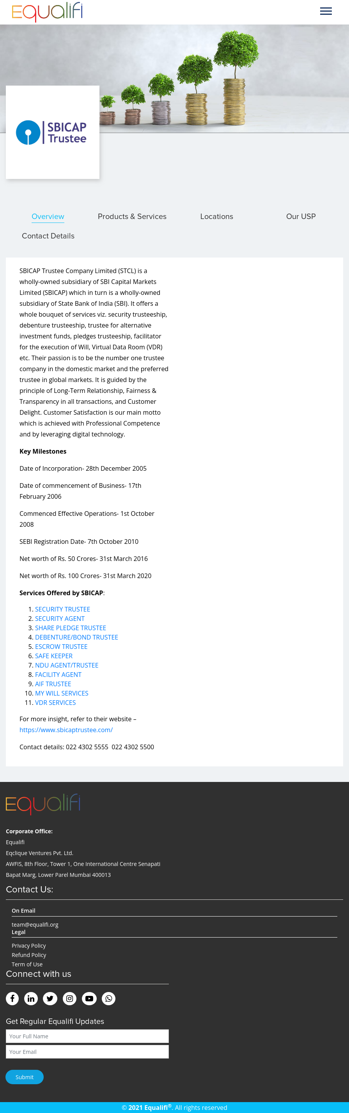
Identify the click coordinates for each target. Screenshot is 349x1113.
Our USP (301, 217)
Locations (216, 217)
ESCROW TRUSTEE (61, 646)
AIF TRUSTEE (53, 684)
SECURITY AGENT (60, 618)
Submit (25, 1077)
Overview (48, 217)
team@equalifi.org (35, 924)
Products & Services (132, 217)
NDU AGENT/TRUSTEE (67, 665)
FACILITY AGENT (58, 674)
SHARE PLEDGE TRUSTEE (70, 628)
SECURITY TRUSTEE (62, 609)
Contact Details (48, 236)
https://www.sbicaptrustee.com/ (66, 730)
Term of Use (27, 964)
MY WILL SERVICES (62, 693)
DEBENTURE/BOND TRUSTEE (76, 637)
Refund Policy (29, 955)
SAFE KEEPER (54, 656)
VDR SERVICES (55, 702)
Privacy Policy (29, 945)
